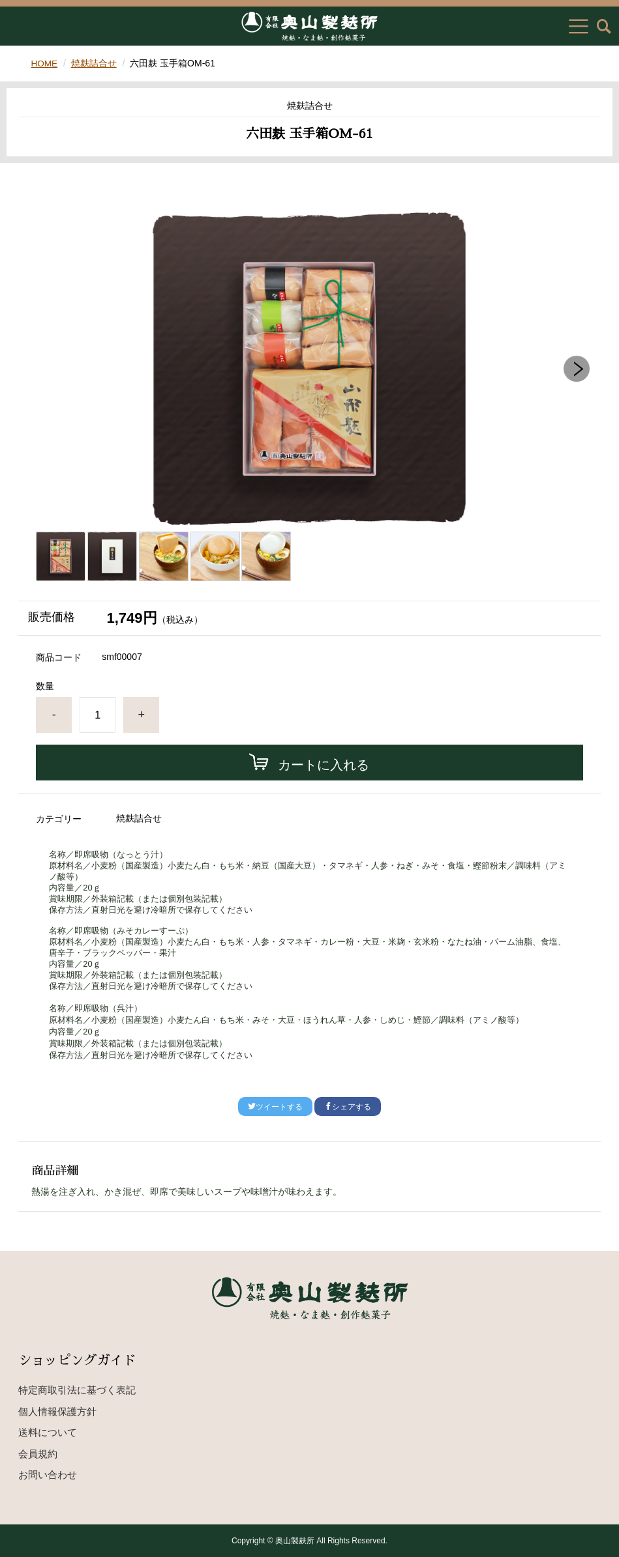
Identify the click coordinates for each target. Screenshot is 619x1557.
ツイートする (275, 1106)
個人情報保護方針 (57, 1411)
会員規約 (37, 1453)
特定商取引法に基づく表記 (77, 1389)
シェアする (347, 1106)
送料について (47, 1432)
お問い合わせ (47, 1474)
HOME (44, 63)
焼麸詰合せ (94, 63)
